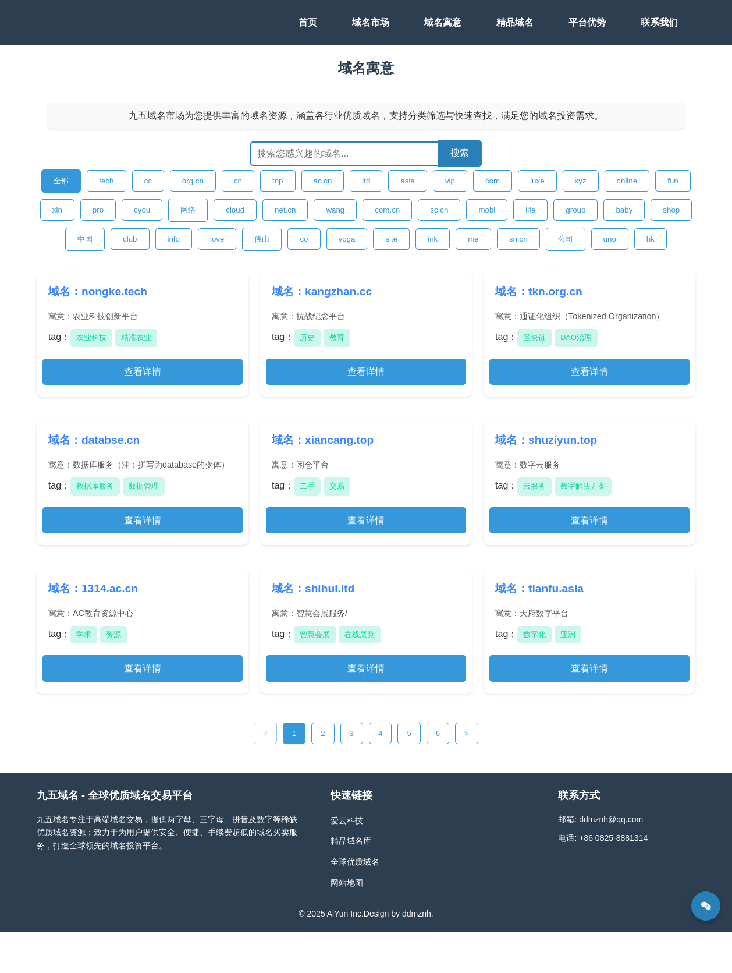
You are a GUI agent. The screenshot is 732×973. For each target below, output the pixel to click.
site (391, 239)
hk (650, 239)
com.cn (387, 210)
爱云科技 (347, 820)
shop (671, 210)
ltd (366, 180)
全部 (61, 180)
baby (624, 210)
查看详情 (142, 372)
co (304, 239)
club (130, 239)
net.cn (285, 210)
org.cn (193, 180)
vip (450, 180)
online (627, 180)
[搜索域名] (344, 153)
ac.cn (323, 180)
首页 (308, 22)
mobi (486, 210)
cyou (142, 210)
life (530, 210)
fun (672, 180)
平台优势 (587, 22)
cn (238, 180)
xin (57, 210)
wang (335, 210)
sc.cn (439, 210)
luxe (537, 180)
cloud (235, 210)
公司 (565, 239)
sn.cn (518, 239)
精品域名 (515, 22)
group (575, 210)
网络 (188, 210)
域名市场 (370, 22)
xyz (581, 180)
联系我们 (659, 22)
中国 (85, 239)
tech (106, 180)
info (174, 239)
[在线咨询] (705, 906)
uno (609, 239)
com (492, 180)
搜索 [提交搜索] (459, 153)
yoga (347, 239)
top (277, 180)
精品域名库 (351, 840)
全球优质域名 (355, 861)
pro (98, 210)
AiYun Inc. (345, 913)
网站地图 (347, 882)
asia (407, 180)
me (473, 239)
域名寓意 (442, 22)
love (217, 239)
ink (433, 239)
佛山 (261, 239)
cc (148, 180)
